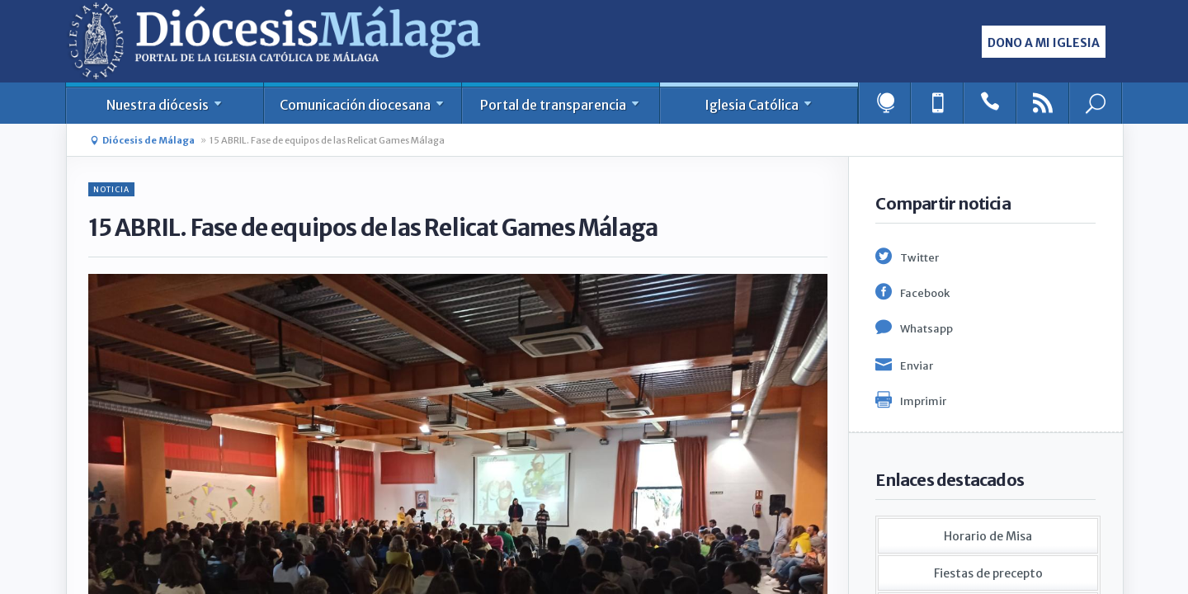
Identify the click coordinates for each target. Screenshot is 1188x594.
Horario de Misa (988, 536)
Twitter (919, 258)
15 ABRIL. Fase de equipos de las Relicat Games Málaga (327, 140)
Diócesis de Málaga (148, 140)
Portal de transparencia (561, 105)
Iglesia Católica (759, 105)
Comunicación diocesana (363, 105)
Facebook (925, 293)
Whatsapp (926, 329)
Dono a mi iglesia (1044, 42)
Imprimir (923, 401)
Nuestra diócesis (165, 105)
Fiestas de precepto (988, 573)
